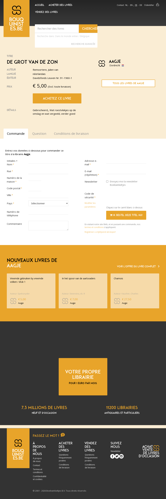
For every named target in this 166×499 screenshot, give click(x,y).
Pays (9, 203)
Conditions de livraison (64, 466)
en (131, 5)
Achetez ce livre (57, 98)
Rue (9, 171)
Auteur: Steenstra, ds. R (73, 293)
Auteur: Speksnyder (20, 293)
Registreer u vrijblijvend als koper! (100, 232)
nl (126, 5)
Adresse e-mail (91, 162)
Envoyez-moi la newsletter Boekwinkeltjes (121, 183)
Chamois (118, 278)
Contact (120, 5)
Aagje (115, 61)
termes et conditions (94, 227)
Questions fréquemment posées (65, 457)
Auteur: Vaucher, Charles (126, 293)
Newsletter (91, 181)
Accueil (39, 5)
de (141, 5)
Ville (9, 195)
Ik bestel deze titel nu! (126, 215)
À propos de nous (37, 460)
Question (39, 133)
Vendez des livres (46, 12)
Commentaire (14, 223)
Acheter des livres (60, 5)
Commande (16, 133)
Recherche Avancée (83, 43)
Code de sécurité (89, 195)
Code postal (13, 188)
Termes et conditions (38, 471)
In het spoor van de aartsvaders (78, 278)
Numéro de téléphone (13, 213)
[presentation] (130, 197)
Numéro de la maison (14, 179)
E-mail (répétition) (91, 173)
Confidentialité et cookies (39, 478)
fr (136, 5)
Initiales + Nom (12, 162)
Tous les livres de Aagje (128, 83)
